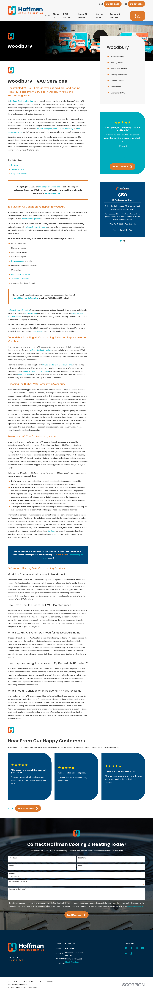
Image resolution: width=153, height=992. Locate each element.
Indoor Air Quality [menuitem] (83, 15)
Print (130, 230)
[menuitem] (122, 56)
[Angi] (131, 953)
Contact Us (61, 963)
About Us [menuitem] (56, 15)
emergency (37, 331)
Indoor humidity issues (20, 274)
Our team (51, 531)
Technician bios (17, 169)
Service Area (61, 958)
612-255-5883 (112, 4)
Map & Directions (72, 962)
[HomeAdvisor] (126, 953)
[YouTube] (142, 948)
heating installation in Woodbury (35, 371)
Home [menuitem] (47, 16)
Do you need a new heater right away (57, 365)
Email (122, 230)
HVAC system (24, 374)
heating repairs (31, 313)
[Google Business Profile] (126, 948)
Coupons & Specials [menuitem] (115, 15)
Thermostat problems (20, 279)
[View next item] (124, 158)
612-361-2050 (136, 4)
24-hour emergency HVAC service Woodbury (55, 129)
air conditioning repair (31, 219)
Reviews (14, 165)
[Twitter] (137, 948)
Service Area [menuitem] (100, 15)
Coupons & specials (19, 174)
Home (58, 948)
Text (114, 230)
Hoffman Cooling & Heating (21, 101)
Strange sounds (17, 261)
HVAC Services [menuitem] (67, 15)
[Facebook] (131, 948)
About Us (60, 953)
